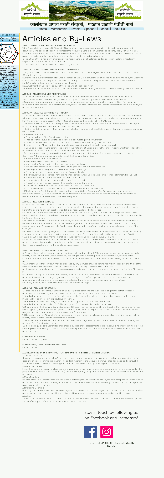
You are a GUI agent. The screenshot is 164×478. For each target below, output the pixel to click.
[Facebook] (90, 432)
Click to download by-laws (34, 339)
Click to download (30, 347)
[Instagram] (106, 432)
